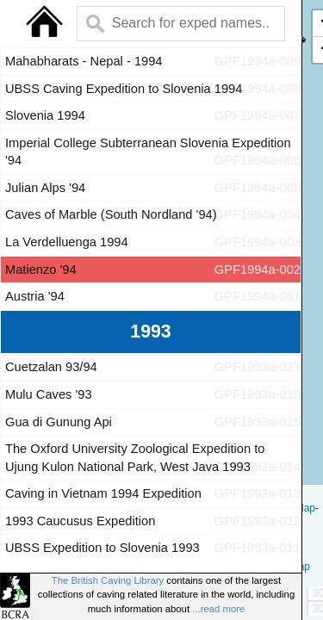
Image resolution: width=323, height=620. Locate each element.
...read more (218, 609)
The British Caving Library (108, 580)
